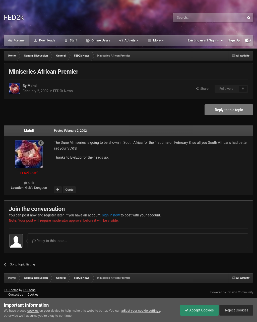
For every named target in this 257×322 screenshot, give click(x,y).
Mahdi (32, 86)
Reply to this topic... (49, 241)
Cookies (33, 294)
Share (202, 88)
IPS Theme (11, 290)
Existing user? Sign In (205, 40)
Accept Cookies (198, 310)
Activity (130, 40)
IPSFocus (29, 290)
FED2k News (63, 91)
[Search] (197, 17)
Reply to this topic (229, 110)
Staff (73, 40)
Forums (19, 40)
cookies (33, 310)
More (156, 40)
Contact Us (15, 294)
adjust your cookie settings (140, 310)
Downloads (46, 40)
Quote (69, 190)
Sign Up (234, 40)
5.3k (29, 183)
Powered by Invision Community (231, 292)
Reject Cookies (236, 310)
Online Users (100, 40)
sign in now (111, 215)
